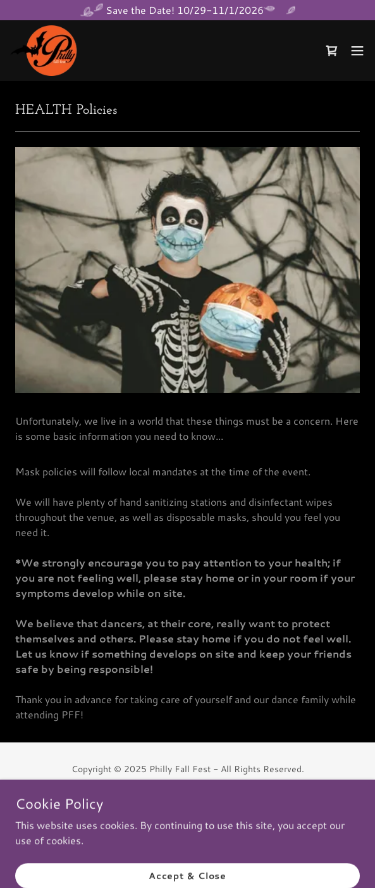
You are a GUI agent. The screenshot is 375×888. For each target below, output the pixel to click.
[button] (357, 50)
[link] (46, 50)
